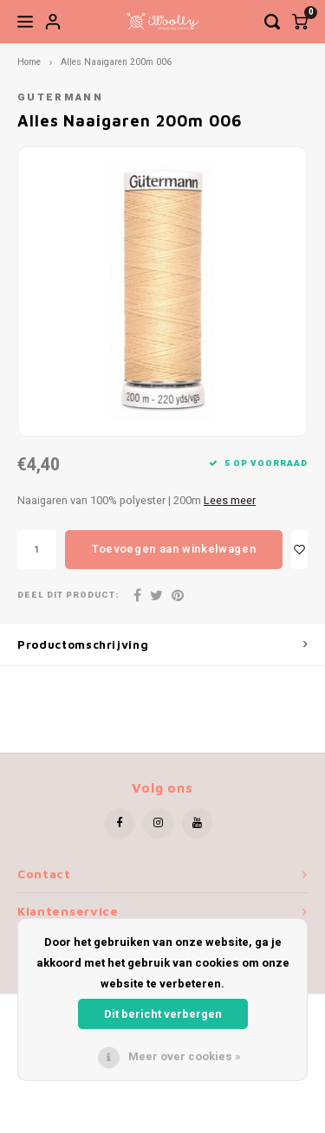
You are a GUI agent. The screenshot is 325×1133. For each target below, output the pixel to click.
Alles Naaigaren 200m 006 (116, 61)
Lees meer (230, 500)
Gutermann (60, 97)
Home (29, 61)
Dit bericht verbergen (163, 1014)
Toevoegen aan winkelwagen (174, 549)
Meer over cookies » (184, 1056)
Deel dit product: (68, 595)
